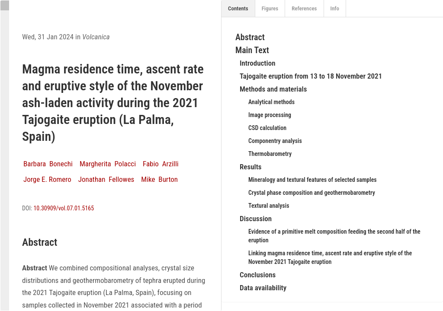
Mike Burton (159, 179)
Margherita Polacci (108, 163)
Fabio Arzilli (161, 163)
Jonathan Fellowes (106, 179)
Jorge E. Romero (47, 179)
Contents (238, 8)
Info (335, 8)
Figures (270, 8)
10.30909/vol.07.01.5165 (63, 208)
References (304, 8)
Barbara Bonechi (48, 163)
